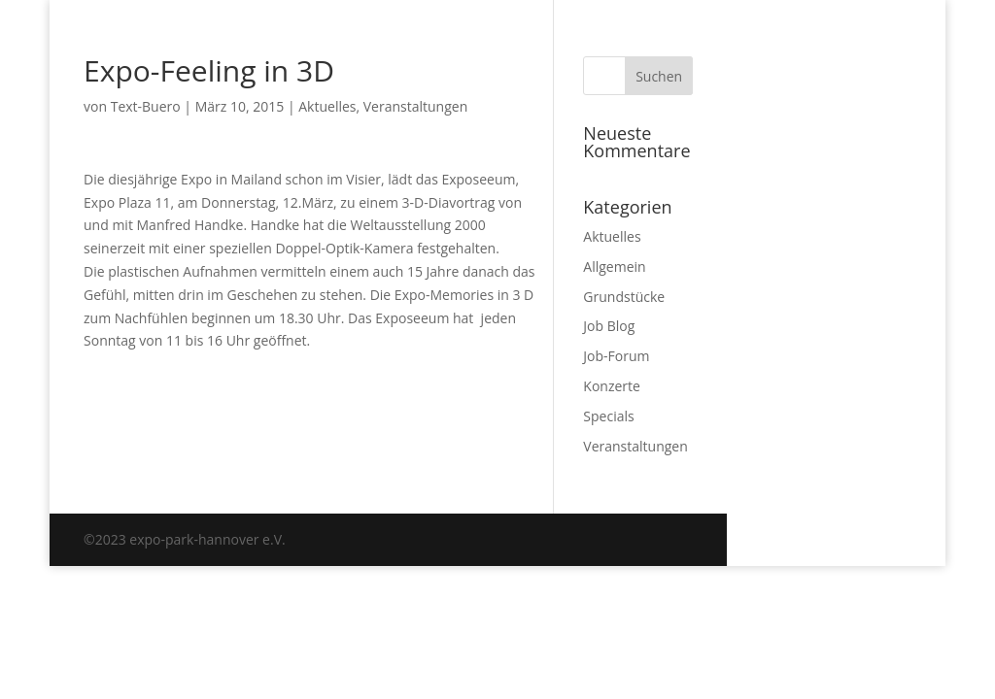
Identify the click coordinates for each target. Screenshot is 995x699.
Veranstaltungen (415, 106)
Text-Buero (146, 106)
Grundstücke (624, 296)
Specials (608, 416)
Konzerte (611, 386)
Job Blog (609, 325)
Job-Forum (616, 356)
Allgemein (614, 266)
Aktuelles (327, 106)
